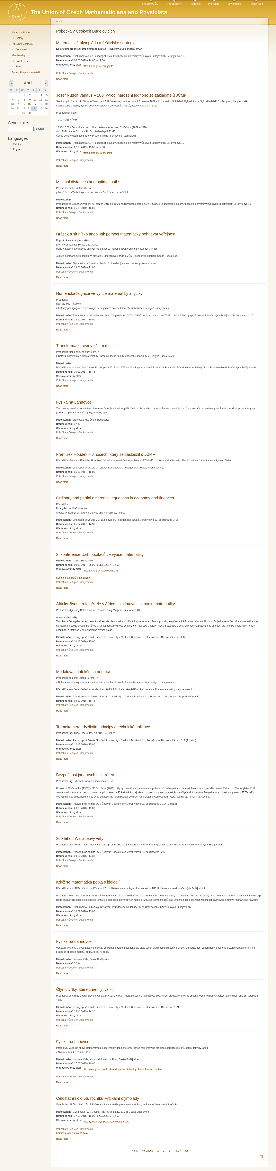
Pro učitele (195, 3)
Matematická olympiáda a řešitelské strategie (96, 43)
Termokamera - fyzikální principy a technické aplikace (103, 727)
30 (29, 113)
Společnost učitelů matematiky (73, 577)
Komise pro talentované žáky (72, 1133)
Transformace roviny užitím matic (85, 345)
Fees (18, 66)
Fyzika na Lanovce (72, 1041)
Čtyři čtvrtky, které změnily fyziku (85, 989)
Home (59, 21)
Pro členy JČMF (151, 3)
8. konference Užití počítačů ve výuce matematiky (100, 554)
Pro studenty (174, 3)
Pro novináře (256, 3)
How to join (22, 61)
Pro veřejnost (234, 3)
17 (35, 104)
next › (178, 1150)
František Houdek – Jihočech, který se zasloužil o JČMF (105, 454)
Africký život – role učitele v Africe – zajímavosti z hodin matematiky (115, 604)
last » (188, 1150)
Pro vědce (213, 3)
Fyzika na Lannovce (74, 402)
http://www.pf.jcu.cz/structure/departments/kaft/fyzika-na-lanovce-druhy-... (123, 1069)
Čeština (17, 144)
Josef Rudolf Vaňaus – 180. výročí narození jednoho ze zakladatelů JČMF (121, 95)
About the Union (21, 32)
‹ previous (147, 1150)
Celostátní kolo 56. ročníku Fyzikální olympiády (97, 1098)
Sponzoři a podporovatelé (26, 72)
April (28, 82)
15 (23, 104)
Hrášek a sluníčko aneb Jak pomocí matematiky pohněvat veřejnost (115, 234)
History (19, 38)
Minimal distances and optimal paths (88, 182)
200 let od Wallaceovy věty (80, 838)
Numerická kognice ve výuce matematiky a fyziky (99, 293)
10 (35, 99)
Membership (19, 55)
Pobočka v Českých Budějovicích (74, 73)
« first (134, 1150)
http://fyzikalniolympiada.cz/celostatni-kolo (106, 1121)
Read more (62, 79)
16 (29, 104)
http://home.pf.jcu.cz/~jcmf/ (98, 66)
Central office (23, 49)
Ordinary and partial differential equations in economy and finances (115, 498)
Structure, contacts (22, 44)
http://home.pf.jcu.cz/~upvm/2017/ (101, 570)
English (17, 149)
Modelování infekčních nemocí (83, 671)
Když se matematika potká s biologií (88, 882)
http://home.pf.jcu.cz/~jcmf (97, 153)
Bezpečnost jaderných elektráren (85, 775)
